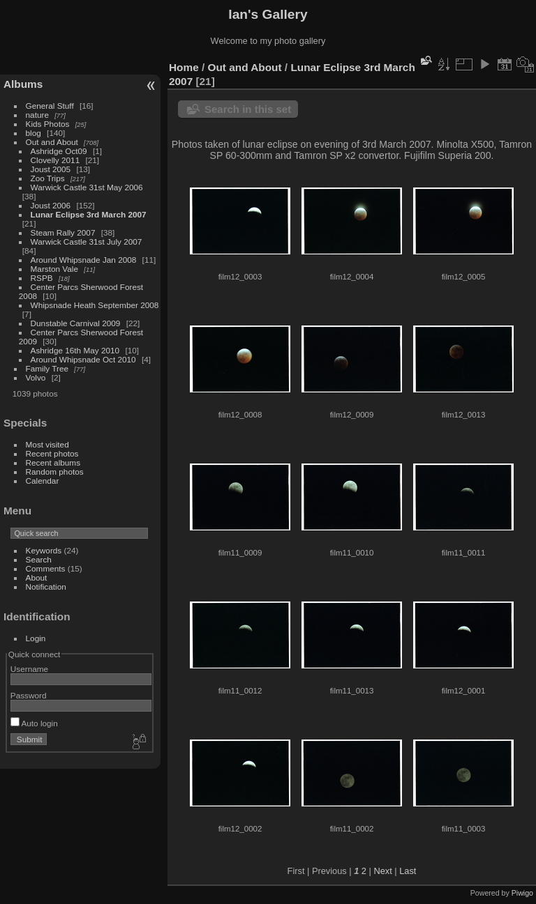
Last (407, 871)
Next (382, 871)
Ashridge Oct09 (59, 150)
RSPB (42, 277)
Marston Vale (54, 268)
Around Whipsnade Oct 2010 (83, 359)
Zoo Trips (48, 178)
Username (29, 668)
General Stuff (50, 105)
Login (36, 638)
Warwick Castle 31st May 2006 (87, 187)
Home (184, 67)
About (36, 577)
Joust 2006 (51, 205)
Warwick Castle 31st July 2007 (86, 241)
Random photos (55, 471)
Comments (46, 568)
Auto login (34, 723)
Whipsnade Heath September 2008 (95, 304)
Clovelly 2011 (55, 159)
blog (33, 132)
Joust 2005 (51, 169)
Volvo (36, 377)
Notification (46, 586)
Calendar (42, 480)
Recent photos (52, 453)
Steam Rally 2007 (63, 232)
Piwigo (522, 893)
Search (39, 559)
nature (37, 114)
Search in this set (247, 109)
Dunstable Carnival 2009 (76, 323)
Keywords (44, 550)
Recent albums (53, 462)
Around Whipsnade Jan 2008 (84, 259)
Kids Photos (48, 123)
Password (28, 695)
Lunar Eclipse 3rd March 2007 (89, 214)
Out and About (52, 141)
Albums (23, 84)
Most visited (47, 444)
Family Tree (47, 368)
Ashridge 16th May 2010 (75, 350)
